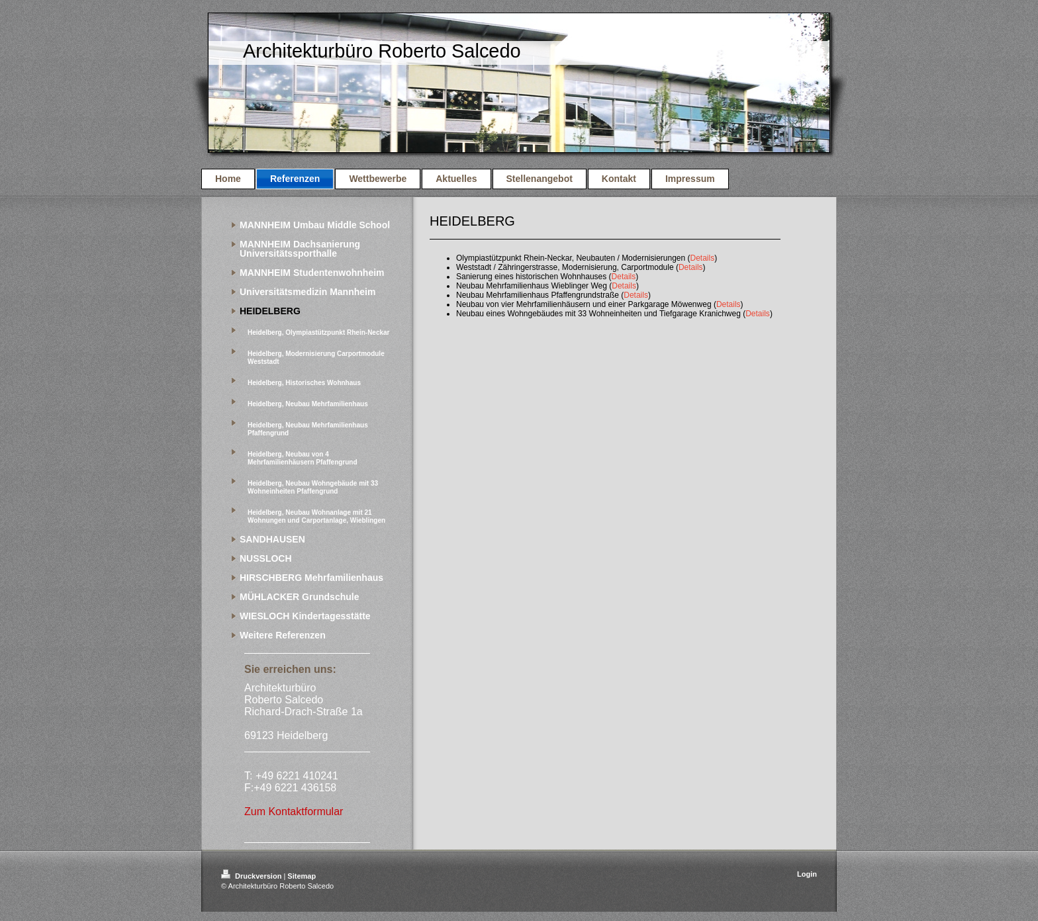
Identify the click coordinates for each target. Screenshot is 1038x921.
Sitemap (301, 876)
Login (807, 874)
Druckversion (252, 876)
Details (702, 258)
